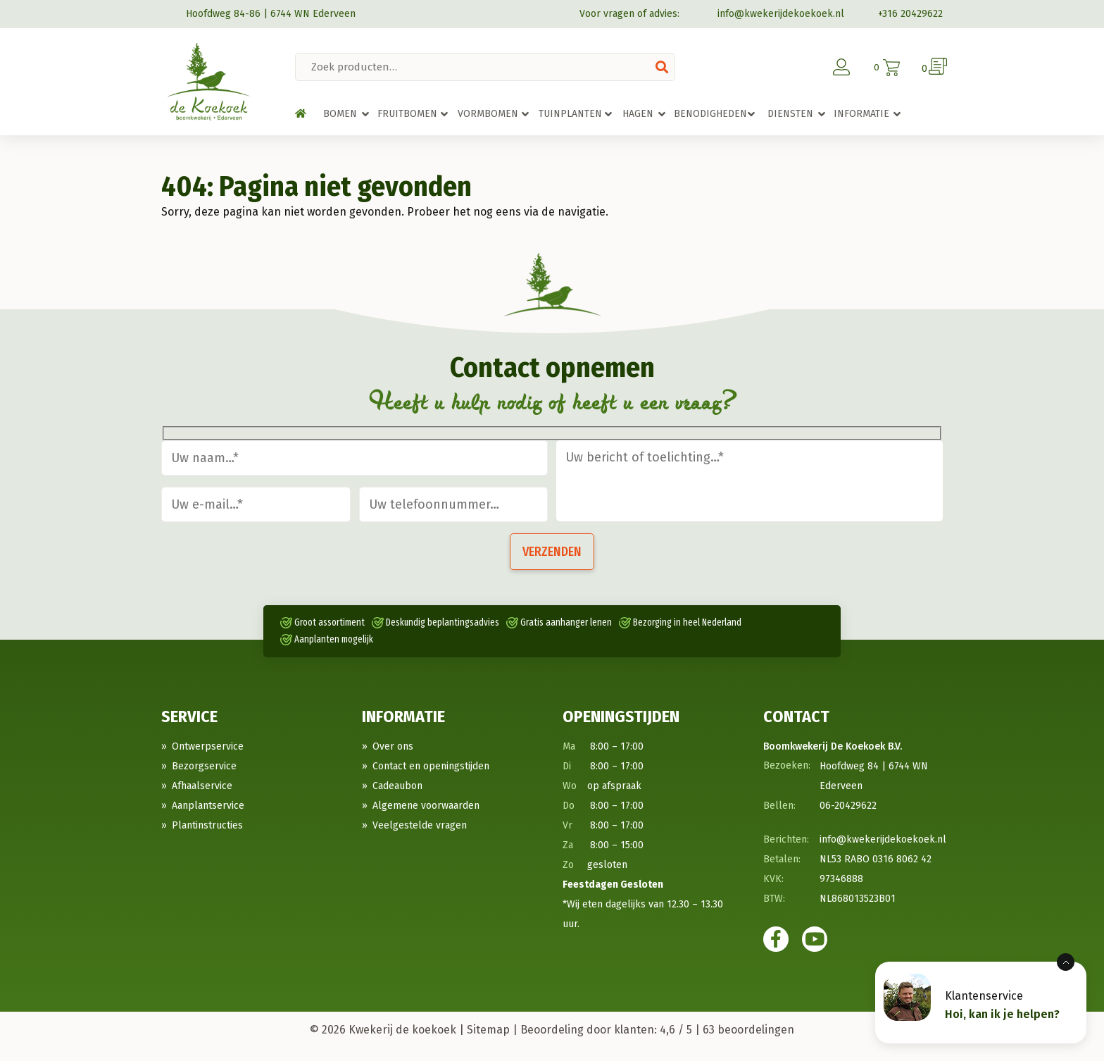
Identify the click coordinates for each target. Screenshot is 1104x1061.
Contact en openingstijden (430, 766)
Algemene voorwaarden (425, 806)
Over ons (392, 746)
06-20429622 (848, 806)
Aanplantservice (208, 806)
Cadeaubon (397, 786)
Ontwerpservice (208, 746)
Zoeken (661, 67)
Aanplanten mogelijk (333, 639)
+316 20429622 (902, 14)
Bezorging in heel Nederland (687, 622)
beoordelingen (748, 1029)
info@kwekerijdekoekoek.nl (770, 14)
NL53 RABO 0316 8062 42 (876, 859)
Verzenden (552, 551)
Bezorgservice (204, 766)
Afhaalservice (202, 786)
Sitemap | (492, 1029)
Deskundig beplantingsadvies (442, 622)
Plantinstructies (207, 825)
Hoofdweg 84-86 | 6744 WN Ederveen (258, 14)
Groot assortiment (329, 622)
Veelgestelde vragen (419, 825)
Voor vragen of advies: (629, 14)
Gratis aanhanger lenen (566, 622)
